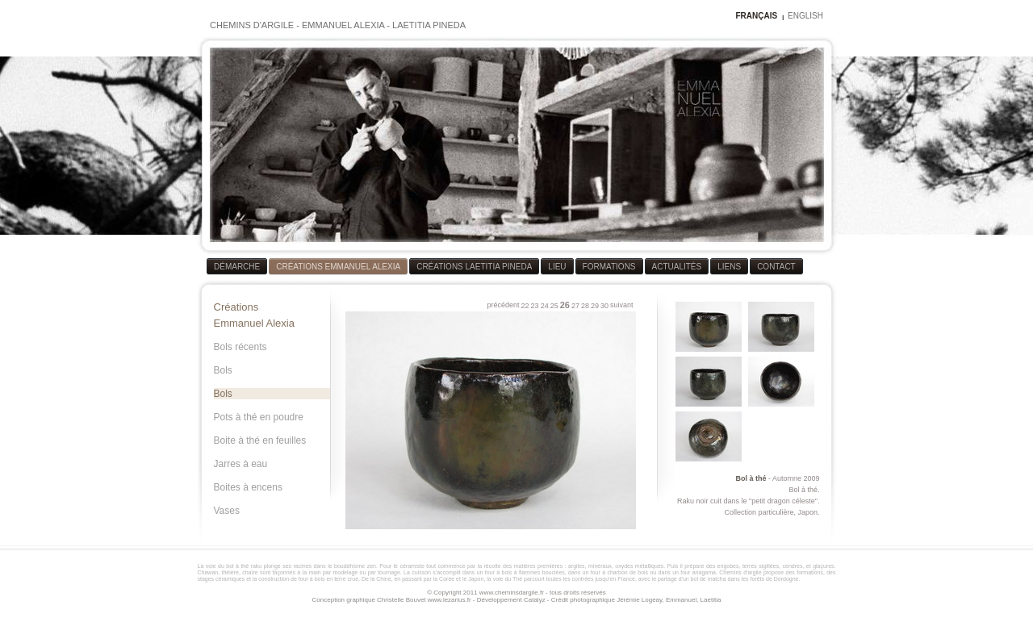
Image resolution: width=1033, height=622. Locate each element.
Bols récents (240, 347)
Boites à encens (248, 487)
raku (256, 566)
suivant (622, 305)
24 (545, 306)
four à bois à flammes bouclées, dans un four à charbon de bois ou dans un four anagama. (601, 572)
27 (575, 306)
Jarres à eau (241, 464)
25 (554, 306)
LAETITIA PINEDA (429, 25)
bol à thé (237, 566)
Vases (227, 510)
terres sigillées (760, 566)
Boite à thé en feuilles (260, 440)
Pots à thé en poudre (258, 417)
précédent (503, 305)
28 (585, 306)
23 (535, 306)
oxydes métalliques (639, 566)
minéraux (600, 566)
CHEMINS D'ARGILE (252, 25)
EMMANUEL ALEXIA (343, 25)
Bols (223, 370)
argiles (576, 566)
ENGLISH (805, 15)
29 (595, 306)
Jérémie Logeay (639, 599)
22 (525, 306)
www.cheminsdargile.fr (511, 592)
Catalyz (535, 599)
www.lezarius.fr (449, 599)
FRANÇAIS (756, 15)
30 (604, 306)
